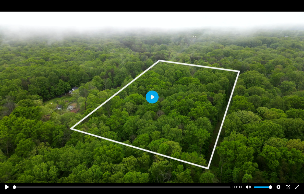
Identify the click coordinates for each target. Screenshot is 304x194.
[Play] (7, 187)
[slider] (121, 187)
